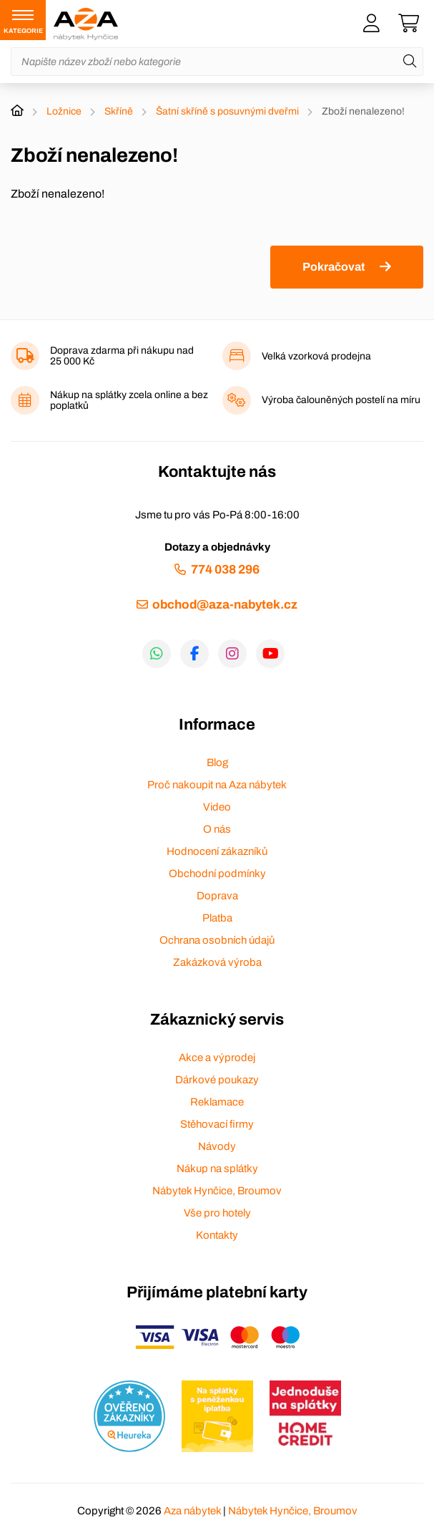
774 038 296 (225, 569)
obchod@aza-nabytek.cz (224, 604)
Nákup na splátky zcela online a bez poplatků (129, 400)
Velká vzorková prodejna (316, 356)
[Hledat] (409, 61)
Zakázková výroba (217, 962)
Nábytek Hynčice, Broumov (217, 1190)
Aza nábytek (192, 1511)
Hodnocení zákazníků (217, 851)
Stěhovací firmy (217, 1124)
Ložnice (64, 111)
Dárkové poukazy (217, 1079)
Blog (217, 762)
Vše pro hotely (217, 1213)
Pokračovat (333, 267)
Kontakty (217, 1235)
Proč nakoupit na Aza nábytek (217, 784)
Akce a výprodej (217, 1057)
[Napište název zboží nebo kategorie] (217, 61)
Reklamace (217, 1102)
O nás (217, 829)
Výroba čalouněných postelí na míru (341, 400)
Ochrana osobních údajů (217, 940)
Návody (217, 1146)
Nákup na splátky (217, 1168)
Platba (217, 918)
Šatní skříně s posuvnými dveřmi (227, 111)
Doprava (217, 895)
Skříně (118, 111)
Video (217, 807)
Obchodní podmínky (217, 873)
